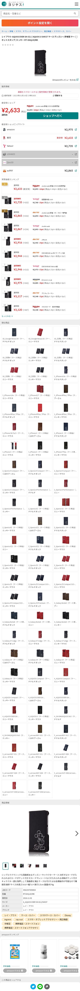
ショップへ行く (52, 115)
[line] (40, 987)
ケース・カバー (28, 915)
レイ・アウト (10, 915)
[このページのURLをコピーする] (47, 986)
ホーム (4, 31)
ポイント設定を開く (40, 23)
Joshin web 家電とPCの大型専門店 (47, 106)
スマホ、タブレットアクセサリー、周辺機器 (33, 31)
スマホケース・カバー (50, 915)
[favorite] (76, 37)
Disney (68, 915)
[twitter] (33, 987)
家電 (11, 31)
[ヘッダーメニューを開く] (75, 4)
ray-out (19, 919)
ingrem (7, 919)
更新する (57, 95)
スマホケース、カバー (62, 31)
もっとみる (7, 316)
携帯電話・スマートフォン (27, 923)
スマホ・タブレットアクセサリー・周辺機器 (47, 919)
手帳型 (7, 923)
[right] (76, 834)
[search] (75, 13)
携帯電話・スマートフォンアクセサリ (21, 928)
